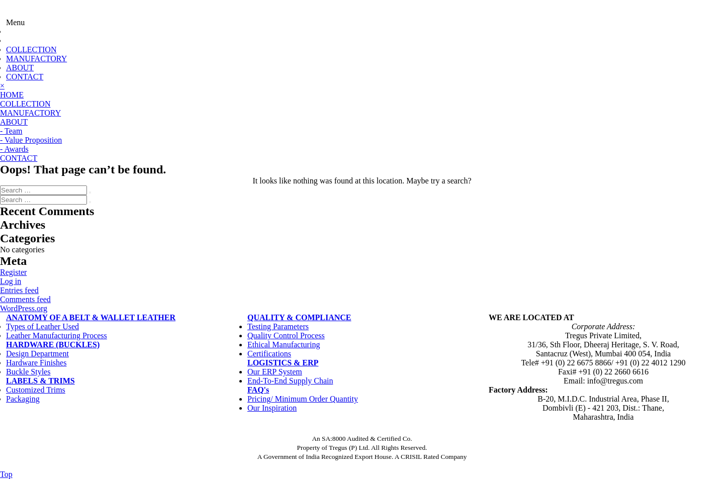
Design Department (37, 353)
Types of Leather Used (42, 326)
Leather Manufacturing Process (56, 335)
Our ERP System (274, 371)
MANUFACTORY (36, 58)
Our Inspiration (272, 408)
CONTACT (24, 76)
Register (13, 272)
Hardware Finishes (36, 362)
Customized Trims (35, 390)
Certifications (269, 353)
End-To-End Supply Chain (290, 380)
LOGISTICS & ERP (282, 362)
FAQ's (258, 390)
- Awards (14, 149)
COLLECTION (31, 49)
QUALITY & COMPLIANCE (299, 317)
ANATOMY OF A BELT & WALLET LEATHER (90, 317)
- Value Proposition (31, 140)
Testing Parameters (278, 326)
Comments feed (25, 299)
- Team (11, 131)
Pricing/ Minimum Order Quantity (302, 399)
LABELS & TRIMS (40, 380)
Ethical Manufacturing (283, 344)
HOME (12, 94)
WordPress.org (23, 308)
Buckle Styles (28, 371)
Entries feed (19, 290)
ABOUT (20, 67)
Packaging (23, 399)
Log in (10, 281)
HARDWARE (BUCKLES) (53, 344)
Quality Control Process (286, 335)
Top (6, 474)
